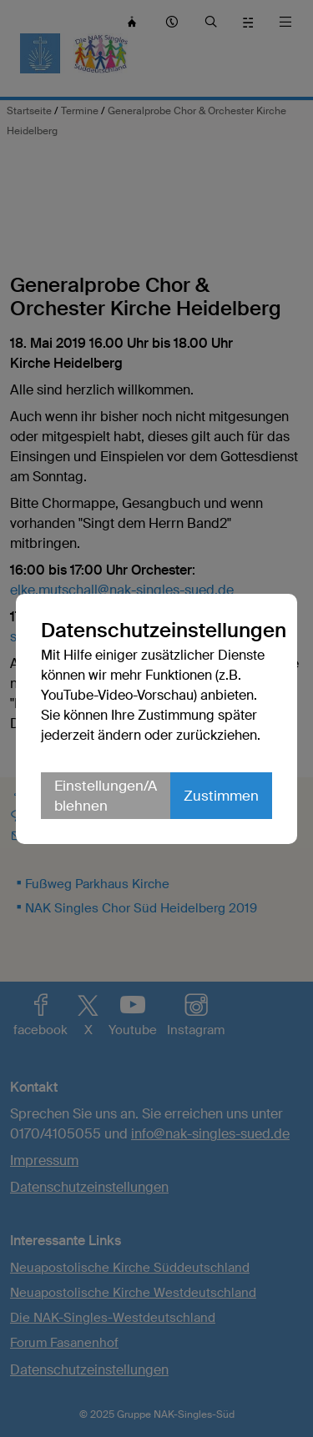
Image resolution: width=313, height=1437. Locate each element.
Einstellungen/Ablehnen (105, 795)
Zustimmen (221, 795)
